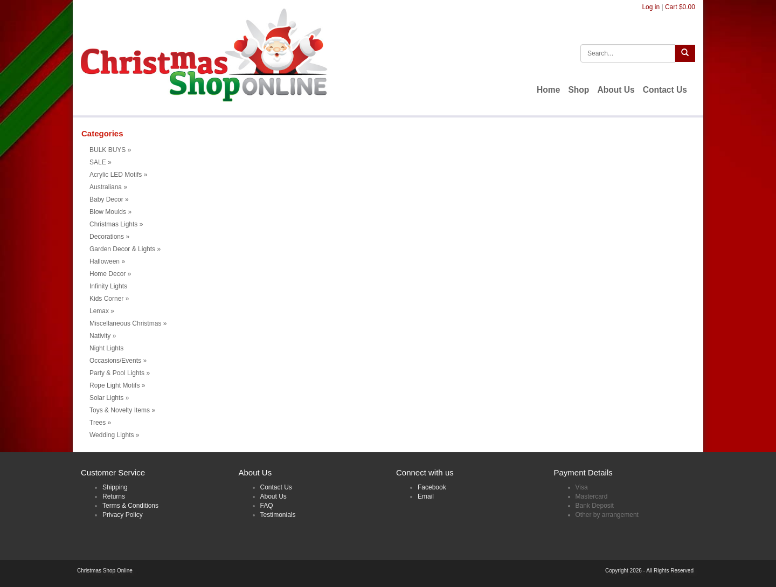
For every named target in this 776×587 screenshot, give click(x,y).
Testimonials (278, 515)
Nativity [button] (102, 336)
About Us (273, 496)
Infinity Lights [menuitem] (108, 286)
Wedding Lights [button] (114, 435)
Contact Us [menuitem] (665, 89)
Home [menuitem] (548, 89)
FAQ (266, 505)
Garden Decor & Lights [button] (125, 249)
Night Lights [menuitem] (106, 348)
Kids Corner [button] (109, 298)
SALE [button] (100, 162)
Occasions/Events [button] (118, 360)
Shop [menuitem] (578, 89)
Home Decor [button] (110, 274)
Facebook (432, 487)
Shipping (115, 487)
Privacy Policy (122, 515)
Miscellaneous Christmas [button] (128, 323)
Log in (651, 7)
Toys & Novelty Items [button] (122, 410)
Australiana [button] (108, 187)
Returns (113, 496)
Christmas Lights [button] (116, 224)
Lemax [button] (101, 311)
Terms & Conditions (130, 505)
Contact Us (276, 487)
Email (426, 496)
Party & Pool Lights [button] (119, 373)
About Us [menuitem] (615, 89)
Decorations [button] (109, 236)
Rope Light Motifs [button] (117, 385)
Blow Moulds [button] (110, 212)
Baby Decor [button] (109, 199)
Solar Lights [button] (109, 398)
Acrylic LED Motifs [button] (118, 174)
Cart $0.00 (680, 7)
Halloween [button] (107, 261)
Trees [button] (100, 422)
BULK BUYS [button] (110, 150)
